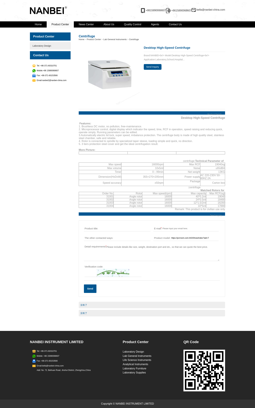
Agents (155, 24)
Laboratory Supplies (134, 372)
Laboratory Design (42, 46)
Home (38, 24)
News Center (86, 24)
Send (90, 288)
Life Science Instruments (137, 360)
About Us (109, 24)
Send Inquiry (152, 67)
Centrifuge (134, 39)
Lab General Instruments (115, 39)
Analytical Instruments (135, 364)
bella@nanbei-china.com (210, 9)
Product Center (60, 24)
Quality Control (132, 24)
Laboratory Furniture (134, 368)
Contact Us (175, 24)
